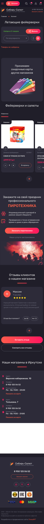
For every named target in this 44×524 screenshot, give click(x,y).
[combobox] (16, 38)
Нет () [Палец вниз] (34, 318)
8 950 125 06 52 (37, 9)
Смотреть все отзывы (22, 348)
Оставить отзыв (22, 340)
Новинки (4, 114)
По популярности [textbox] (13, 38)
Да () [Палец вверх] (26, 318)
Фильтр (33, 31)
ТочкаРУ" (32, 519)
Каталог (14, 16)
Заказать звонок (37, 11)
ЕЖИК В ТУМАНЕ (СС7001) (14, 156)
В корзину (25, 165)
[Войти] (35, 3)
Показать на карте (13, 394)
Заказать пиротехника (22, 231)
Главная (4, 16)
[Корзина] (40, 3)
